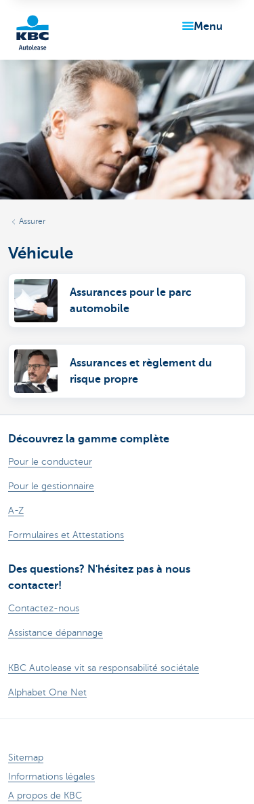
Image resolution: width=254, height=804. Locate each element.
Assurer (32, 221)
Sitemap (25, 757)
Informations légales (51, 776)
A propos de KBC (45, 795)
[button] (200, 26)
